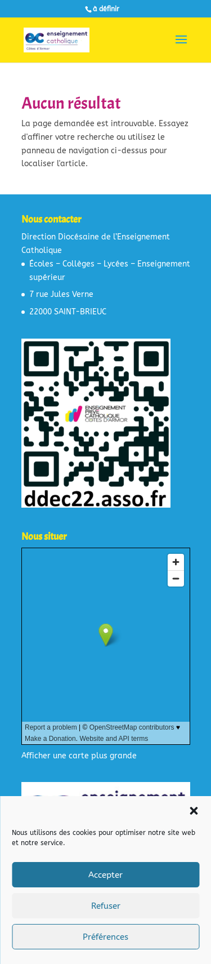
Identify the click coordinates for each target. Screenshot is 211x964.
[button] (193, 810)
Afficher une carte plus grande (79, 756)
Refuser (105, 906)
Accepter (105, 875)
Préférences (105, 937)
